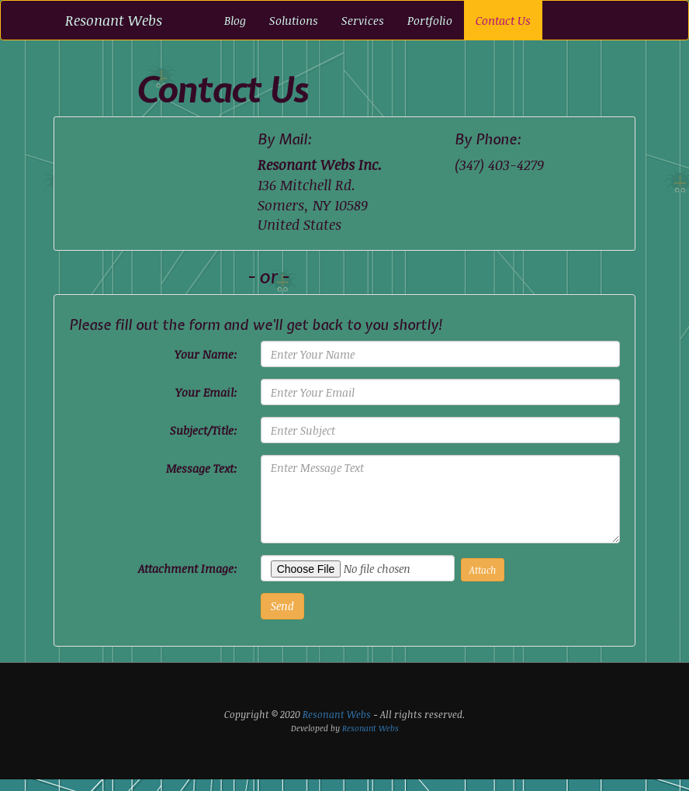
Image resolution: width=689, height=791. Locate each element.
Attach (482, 570)
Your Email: (206, 392)
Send (282, 605)
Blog (235, 20)
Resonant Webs (113, 20)
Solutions (293, 20)
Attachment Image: (187, 568)
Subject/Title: (203, 430)
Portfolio (429, 20)
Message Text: (201, 468)
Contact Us (503, 20)
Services (362, 20)
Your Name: (206, 354)
